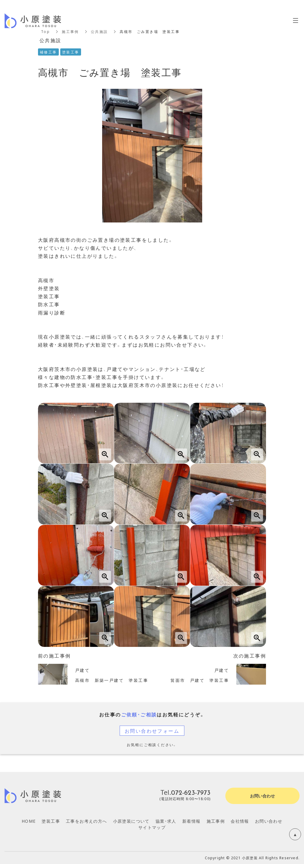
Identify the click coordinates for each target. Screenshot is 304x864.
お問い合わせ (268, 821)
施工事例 (70, 31)
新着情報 (191, 821)
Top (45, 31)
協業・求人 (166, 821)
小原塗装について (131, 821)
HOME (29, 821)
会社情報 (240, 821)
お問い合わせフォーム (152, 730)
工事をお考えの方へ (86, 821)
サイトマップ (152, 827)
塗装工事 (51, 821)
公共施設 (99, 31)
